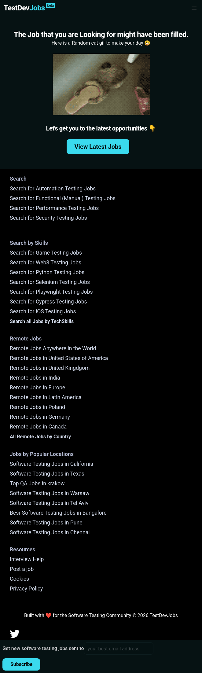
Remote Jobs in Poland (37, 407)
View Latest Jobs (98, 146)
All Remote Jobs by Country (40, 436)
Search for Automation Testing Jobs (53, 189)
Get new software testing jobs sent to (43, 648)
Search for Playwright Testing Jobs (51, 292)
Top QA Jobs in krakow (37, 483)
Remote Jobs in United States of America (59, 358)
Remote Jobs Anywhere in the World (53, 348)
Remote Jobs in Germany (40, 417)
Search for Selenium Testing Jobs (50, 282)
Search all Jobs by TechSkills (42, 321)
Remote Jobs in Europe (37, 387)
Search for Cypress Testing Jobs (48, 302)
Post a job (22, 569)
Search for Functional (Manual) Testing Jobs (63, 198)
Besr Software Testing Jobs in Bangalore (58, 513)
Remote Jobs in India (35, 378)
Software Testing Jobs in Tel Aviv (49, 503)
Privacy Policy (26, 589)
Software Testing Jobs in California (51, 464)
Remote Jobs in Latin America (46, 397)
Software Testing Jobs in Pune (46, 523)
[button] (194, 8)
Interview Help (27, 559)
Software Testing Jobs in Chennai (50, 532)
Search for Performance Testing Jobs (54, 208)
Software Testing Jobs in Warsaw (50, 493)
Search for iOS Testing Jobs (43, 311)
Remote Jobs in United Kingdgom (50, 368)
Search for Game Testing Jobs (46, 253)
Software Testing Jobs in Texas (47, 474)
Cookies (19, 579)
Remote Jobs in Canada (38, 427)
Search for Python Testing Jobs (47, 272)
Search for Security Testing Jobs (48, 218)
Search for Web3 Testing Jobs (45, 262)
